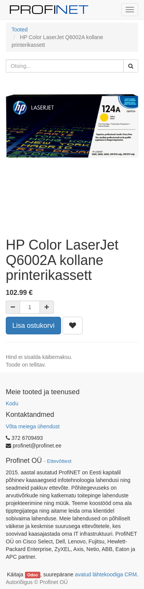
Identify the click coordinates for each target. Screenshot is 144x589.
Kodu (12, 403)
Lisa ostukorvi (33, 325)
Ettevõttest (59, 461)
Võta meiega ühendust (33, 426)
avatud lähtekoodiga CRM (106, 574)
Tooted (20, 29)
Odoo (32, 575)
